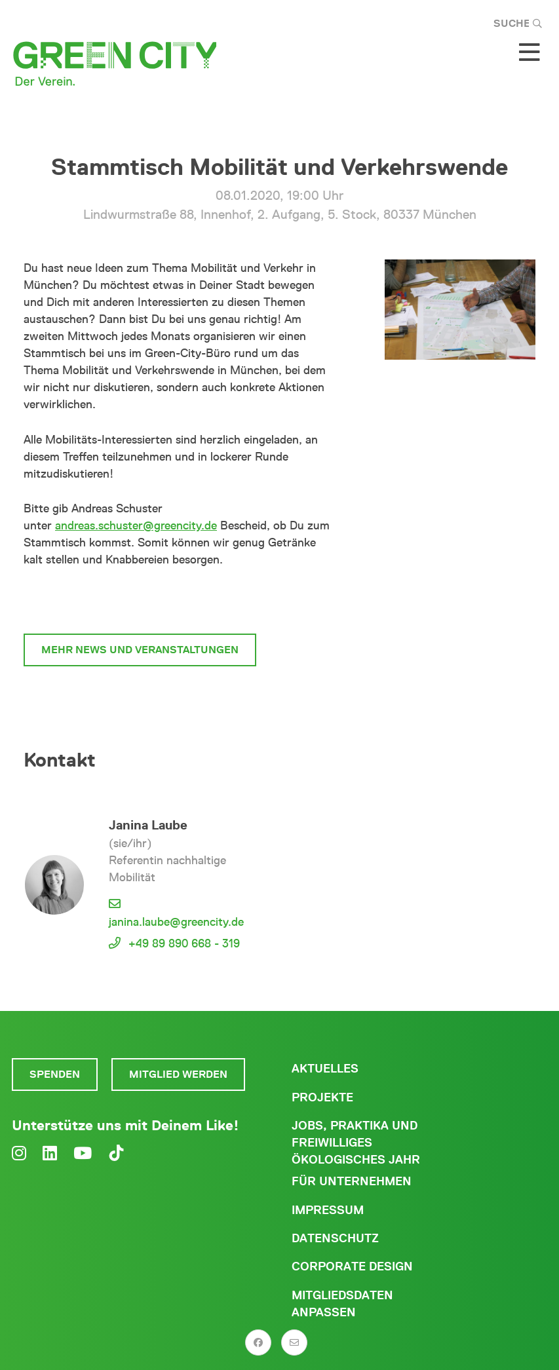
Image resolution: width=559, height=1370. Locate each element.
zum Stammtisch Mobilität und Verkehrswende (179, 600)
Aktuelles (325, 1068)
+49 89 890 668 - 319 (184, 943)
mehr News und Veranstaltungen (140, 649)
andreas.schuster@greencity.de (136, 525)
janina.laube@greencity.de (176, 922)
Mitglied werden (178, 1074)
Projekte (322, 1097)
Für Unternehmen (352, 1181)
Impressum (328, 1210)
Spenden (54, 1074)
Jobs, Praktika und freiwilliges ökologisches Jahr (356, 1142)
